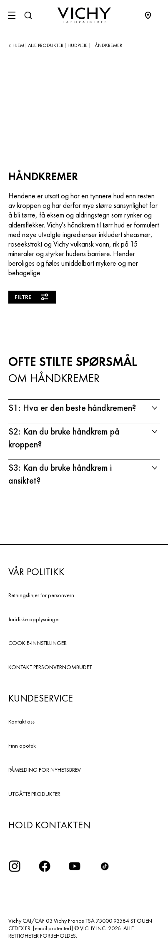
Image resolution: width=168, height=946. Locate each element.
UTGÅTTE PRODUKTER (34, 794)
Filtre (32, 297)
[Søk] (28, 15)
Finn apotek (22, 745)
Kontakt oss (21, 721)
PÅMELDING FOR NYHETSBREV (44, 769)
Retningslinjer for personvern (41, 595)
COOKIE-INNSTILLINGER (37, 643)
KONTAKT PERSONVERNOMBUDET (50, 667)
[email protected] (53, 928)
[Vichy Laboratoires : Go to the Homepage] (84, 15)
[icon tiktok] (104, 866)
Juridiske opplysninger (34, 619)
